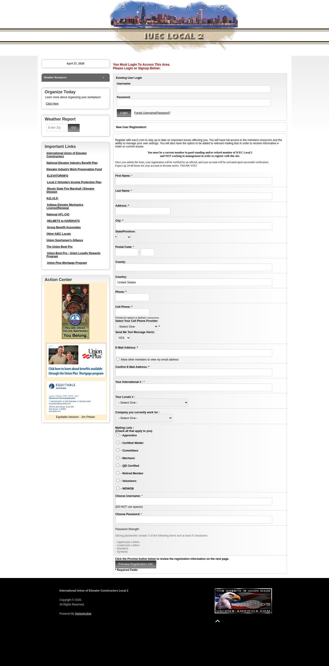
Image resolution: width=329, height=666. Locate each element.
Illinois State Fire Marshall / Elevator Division (70, 190)
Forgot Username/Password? (152, 112)
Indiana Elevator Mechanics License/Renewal (65, 206)
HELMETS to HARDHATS (63, 221)
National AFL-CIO (58, 214)
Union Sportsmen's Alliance (65, 240)
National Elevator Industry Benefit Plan (72, 162)
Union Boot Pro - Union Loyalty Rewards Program (73, 255)
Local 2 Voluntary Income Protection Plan (74, 182)
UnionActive (83, 613)
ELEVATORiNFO (57, 175)
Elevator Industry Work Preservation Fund (74, 169)
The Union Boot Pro (60, 246)
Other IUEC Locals (59, 233)
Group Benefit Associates (64, 227)
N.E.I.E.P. (52, 198)
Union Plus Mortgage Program (67, 262)
